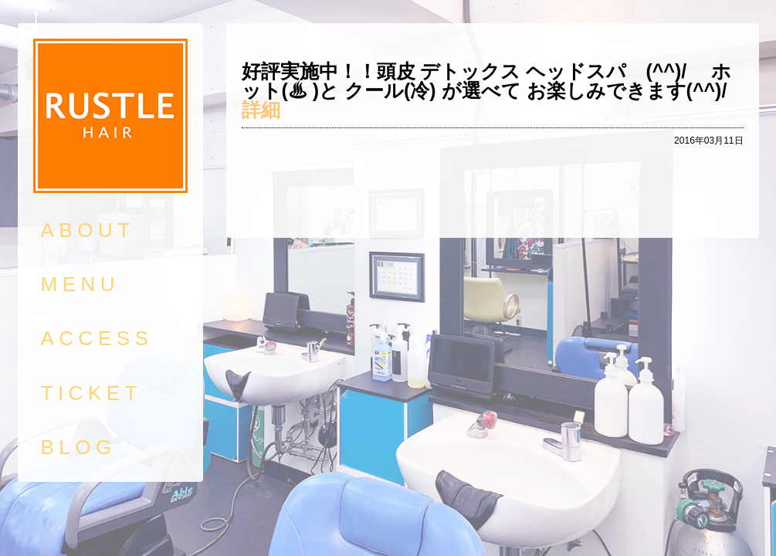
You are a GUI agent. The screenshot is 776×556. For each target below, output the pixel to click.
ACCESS (97, 338)
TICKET (91, 393)
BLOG (79, 447)
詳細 (261, 109)
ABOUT (88, 230)
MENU (80, 284)
